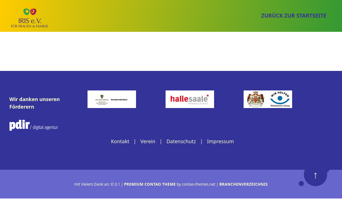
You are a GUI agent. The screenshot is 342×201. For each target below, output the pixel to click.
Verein (148, 141)
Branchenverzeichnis (243, 184)
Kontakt (120, 141)
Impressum (220, 141)
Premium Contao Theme (150, 184)
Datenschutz (181, 141)
